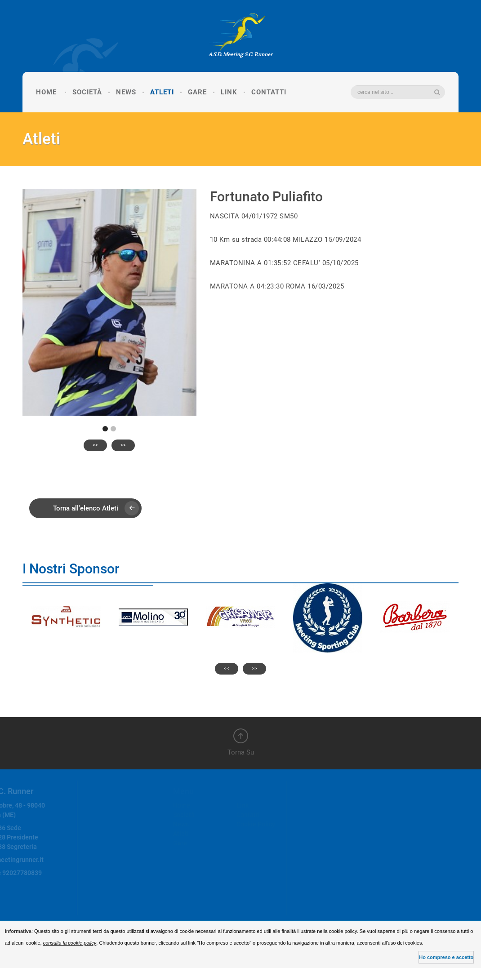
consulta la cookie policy (70, 943)
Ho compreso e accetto (446, 957)
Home (46, 92)
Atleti (162, 92)
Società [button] (87, 92)
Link (229, 92)
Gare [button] (197, 92)
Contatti (268, 92)
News (126, 92)
